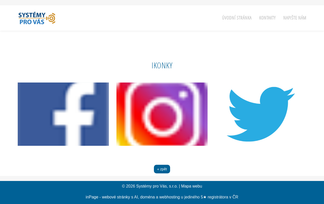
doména (147, 197)
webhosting (169, 197)
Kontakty (267, 18)
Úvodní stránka (237, 18)
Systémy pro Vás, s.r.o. (157, 186)
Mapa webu (191, 186)
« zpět (162, 169)
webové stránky (116, 197)
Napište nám (294, 18)
